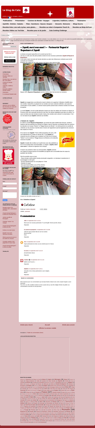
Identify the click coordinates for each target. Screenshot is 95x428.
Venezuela (56, 419)
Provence (33, 409)
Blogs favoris (78, 24)
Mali (32, 401)
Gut (25, 241)
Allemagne (57, 379)
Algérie (49, 379)
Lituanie (28, 400)
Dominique (34, 390)
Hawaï (32, 395)
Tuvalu (29, 419)
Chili (62, 387)
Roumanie (66, 410)
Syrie (50, 416)
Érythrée (44, 420)
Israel (26, 397)
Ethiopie (28, 392)
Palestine (51, 406)
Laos (38, 398)
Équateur (38, 420)
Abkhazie (22, 379)
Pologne (68, 407)
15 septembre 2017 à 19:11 (36, 268)
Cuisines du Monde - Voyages (38, 20)
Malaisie (71, 400)
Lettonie (49, 398)
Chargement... (6, 68)
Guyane (21, 395)
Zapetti (65, 55)
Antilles (38, 381)
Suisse (26, 416)
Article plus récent (26, 325)
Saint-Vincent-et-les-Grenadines (43, 413)
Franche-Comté (56, 392)
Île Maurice (50, 420)
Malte (36, 401)
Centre (46, 387)
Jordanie (49, 397)
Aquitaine (44, 381)
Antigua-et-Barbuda (30, 381)
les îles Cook (31, 420)
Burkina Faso (53, 385)
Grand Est (29, 393)
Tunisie (65, 417)
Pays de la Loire (31, 407)
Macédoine (52, 400)
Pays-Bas (39, 407)
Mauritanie (48, 401)
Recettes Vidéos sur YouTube (13, 30)
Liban (54, 398)
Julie (25, 220)
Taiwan (71, 416)
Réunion (68, 411)
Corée (45, 388)
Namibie (56, 403)
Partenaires (81, 20)
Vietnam (62, 419)
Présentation (20, 20)
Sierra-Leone (40, 414)
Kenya (61, 397)
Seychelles (33, 414)
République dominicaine (58, 411)
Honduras (41, 395)
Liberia (60, 398)
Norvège (47, 404)
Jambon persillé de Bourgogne (7, 218)
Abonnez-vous (10, 61)
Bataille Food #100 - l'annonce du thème (8, 233)
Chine (66, 387)
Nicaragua (67, 403)
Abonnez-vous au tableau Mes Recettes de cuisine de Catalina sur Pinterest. (9, 107)
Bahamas (48, 382)
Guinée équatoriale (64, 393)
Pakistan (40, 406)
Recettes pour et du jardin (36, 30)
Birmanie (39, 384)
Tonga (51, 417)
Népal (62, 404)
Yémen (67, 419)
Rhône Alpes (57, 409)
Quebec (49, 409)
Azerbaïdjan (41, 382)
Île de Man (57, 420)
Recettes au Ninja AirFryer (82, 27)
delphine (26, 268)
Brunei (35, 385)
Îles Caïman (63, 420)
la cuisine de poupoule (30, 229)
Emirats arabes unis (47, 390)
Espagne (56, 390)
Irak (63, 395)
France (44, 392)
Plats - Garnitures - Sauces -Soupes (39, 24)
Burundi (60, 385)
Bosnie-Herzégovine (61, 384)
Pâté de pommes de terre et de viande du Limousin (9, 238)
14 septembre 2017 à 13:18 (34, 220)
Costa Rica (52, 388)
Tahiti (67, 416)
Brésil (40, 385)
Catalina (26, 259)
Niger (72, 403)
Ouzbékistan (33, 406)
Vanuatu (46, 419)
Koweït (23, 398)
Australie (22, 382)
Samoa (65, 413)
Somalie (65, 414)
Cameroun (22, 387)
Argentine (60, 381)
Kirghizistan (67, 397)
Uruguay (41, 419)
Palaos (45, 406)
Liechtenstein (70, 398)
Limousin (22, 400)
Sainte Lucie (53, 413)
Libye (65, 398)
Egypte (39, 390)
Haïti (36, 395)
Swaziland (44, 416)
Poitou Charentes (60, 407)
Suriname (32, 416)
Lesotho (43, 398)
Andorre (71, 379)
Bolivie (52, 384)
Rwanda (38, 411)
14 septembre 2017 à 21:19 (36, 250)
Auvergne (35, 382)
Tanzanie (22, 417)
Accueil (47, 325)
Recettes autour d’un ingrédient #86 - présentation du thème (10, 209)
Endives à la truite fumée (9, 230)
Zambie (73, 419)
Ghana (73, 392)
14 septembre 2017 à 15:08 (43, 229)
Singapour (47, 414)
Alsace (65, 379)
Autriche (28, 382)
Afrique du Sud (36, 379)
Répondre (26, 225)
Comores (30, 388)
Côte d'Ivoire (70, 388)
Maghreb (66, 400)
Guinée (47, 393)
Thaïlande (33, 417)
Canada (28, 387)
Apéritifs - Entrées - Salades (13, 24)
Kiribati (73, 397)
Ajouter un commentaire (27, 278)
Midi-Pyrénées (69, 401)
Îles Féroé (69, 420)
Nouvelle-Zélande (55, 404)
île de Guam (35, 422)
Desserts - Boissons (62, 24)
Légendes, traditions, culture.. (63, 20)
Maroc (41, 401)
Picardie (52, 407)
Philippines (46, 407)
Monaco (29, 403)
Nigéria (21, 404)
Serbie (27, 414)
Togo (47, 417)
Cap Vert (34, 387)
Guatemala (41, 393)
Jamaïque (38, 397)
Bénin (65, 385)
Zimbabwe (24, 420)
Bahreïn (52, 382)
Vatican (51, 419)
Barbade (64, 382)
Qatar (44, 409)
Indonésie (58, 395)
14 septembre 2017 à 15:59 (33, 241)
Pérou (39, 409)
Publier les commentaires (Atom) (35, 332)
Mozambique (49, 403)
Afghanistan (28, 379)
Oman (67, 404)
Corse (40, 388)
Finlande (37, 392)
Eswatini (68, 390)
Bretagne (29, 385)
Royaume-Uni (23, 411)
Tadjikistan (61, 416)
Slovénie (59, 414)
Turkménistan (72, 417)
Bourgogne (22, 385)
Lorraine (34, 400)
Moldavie (22, 403)
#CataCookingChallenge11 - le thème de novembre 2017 (10, 213)
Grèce (34, 393)
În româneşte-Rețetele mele (9, 94)
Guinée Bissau (54, 393)
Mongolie (35, 403)
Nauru (61, 403)
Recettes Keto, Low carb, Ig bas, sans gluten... (19, 27)
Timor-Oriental (41, 417)
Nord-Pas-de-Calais (30, 404)
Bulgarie (45, 385)
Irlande (71, 395)
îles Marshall (42, 422)
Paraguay (22, 407)
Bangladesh (58, 382)
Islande (22, 397)
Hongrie (47, 395)
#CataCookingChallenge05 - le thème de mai (10, 226)
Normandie (40, 404)
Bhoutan (33, 384)
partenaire (27, 211)
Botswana (71, 384)
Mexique (54, 401)
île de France (28, 422)
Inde (52, 395)
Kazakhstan (55, 397)
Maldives (27, 401)
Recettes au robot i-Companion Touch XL (55, 27)
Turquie (24, 419)
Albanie (44, 379)
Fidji (32, 392)
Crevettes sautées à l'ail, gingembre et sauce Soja (9, 242)
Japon (43, 397)
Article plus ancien (68, 325)
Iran (67, 395)
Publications (7, 20)
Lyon (47, 400)
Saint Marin (32, 413)
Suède (38, 416)
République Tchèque (46, 411)
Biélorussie (46, 384)
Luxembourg (41, 400)
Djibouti (29, 390)
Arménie (67, 381)
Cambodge (70, 385)
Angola (21, 381)
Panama (57, 406)
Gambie (68, 392)
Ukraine (35, 419)
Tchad (27, 417)
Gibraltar (23, 393)
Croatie (58, 388)
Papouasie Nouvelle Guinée (67, 406)
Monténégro (42, 403)
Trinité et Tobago (57, 417)
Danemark (22, 390)
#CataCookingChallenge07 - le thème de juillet (10, 246)
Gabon (63, 392)
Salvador (60, 413)
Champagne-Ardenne (54, 387)
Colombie (24, 388)
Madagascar (59, 400)
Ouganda (26, 406)
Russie (31, 411)
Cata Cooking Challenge (58, 30)
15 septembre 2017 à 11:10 (37, 259)
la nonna (26, 250)
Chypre (73, 387)
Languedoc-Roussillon (31, 398)
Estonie (62, 390)
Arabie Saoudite (51, 381)
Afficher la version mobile (47, 328)
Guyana (71, 393)
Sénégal (55, 416)
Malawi (21, 401)
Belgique (70, 382)
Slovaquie (53, 414)
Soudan (70, 414)
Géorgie (27, 395)
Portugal (26, 409)
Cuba (64, 388)
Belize (21, 384)
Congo (35, 388)
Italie (31, 397)
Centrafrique (40, 387)
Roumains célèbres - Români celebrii (8, 89)
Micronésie (62, 401)
